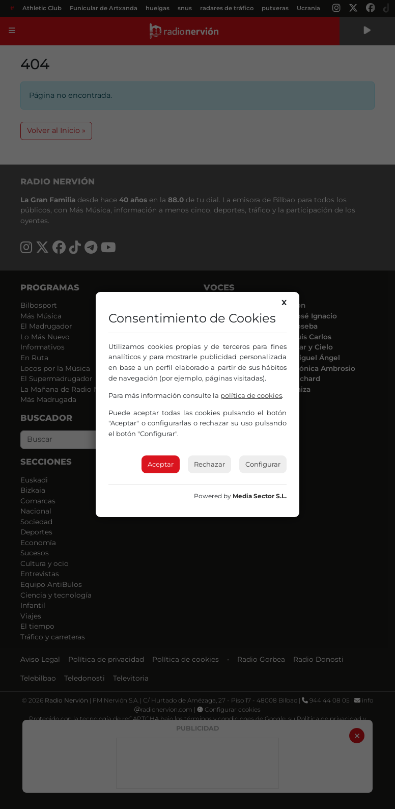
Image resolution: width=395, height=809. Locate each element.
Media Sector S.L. (260, 496)
